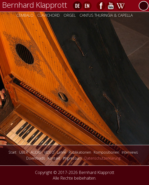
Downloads (35, 158)
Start (12, 152)
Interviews (130, 152)
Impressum (72, 158)
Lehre (61, 152)
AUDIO (36, 152)
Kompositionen (106, 152)
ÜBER (23, 152)
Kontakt (54, 158)
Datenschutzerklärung (102, 158)
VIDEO (49, 152)
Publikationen (80, 152)
